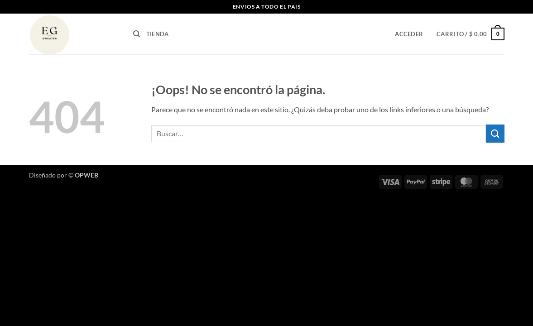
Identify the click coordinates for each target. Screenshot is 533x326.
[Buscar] (136, 34)
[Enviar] (495, 133)
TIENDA (157, 34)
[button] (409, 34)
